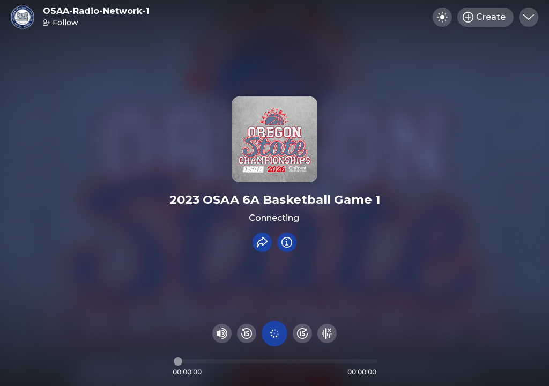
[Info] (286, 242)
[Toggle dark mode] (442, 17)
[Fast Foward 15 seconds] (302, 333)
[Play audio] (274, 333)
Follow (60, 22)
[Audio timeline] (275, 361)
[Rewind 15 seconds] (246, 333)
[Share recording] (262, 242)
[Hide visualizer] (327, 333)
